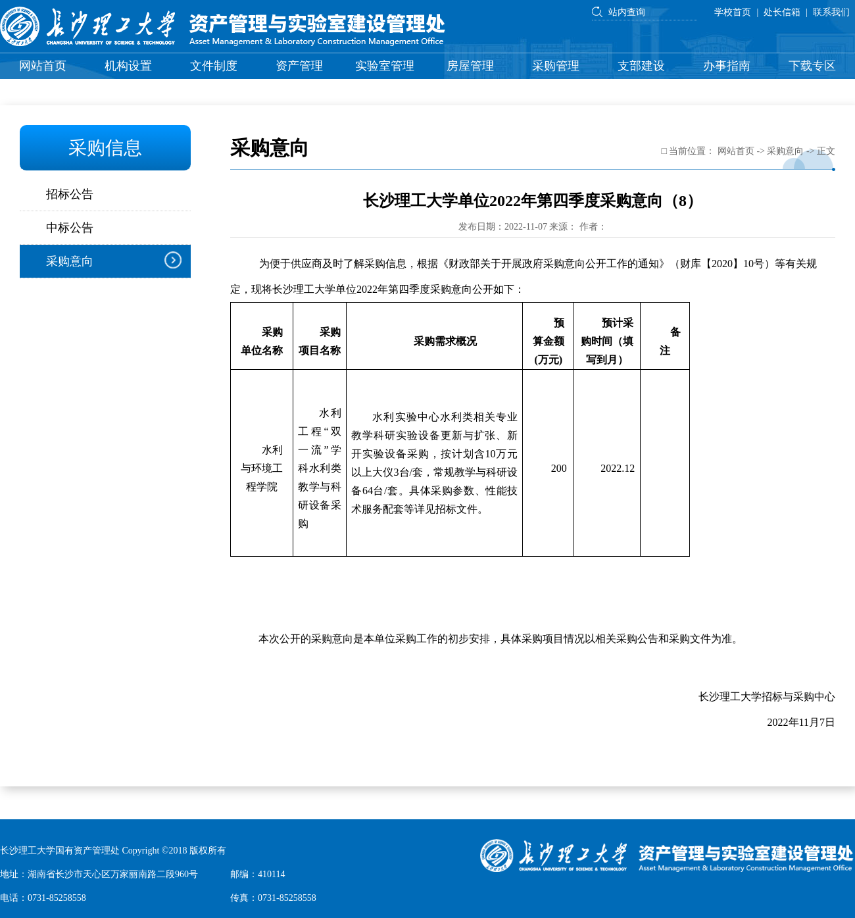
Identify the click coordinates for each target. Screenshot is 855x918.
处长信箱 (782, 12)
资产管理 (299, 65)
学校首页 (732, 12)
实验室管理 (384, 65)
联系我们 (831, 12)
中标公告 (69, 227)
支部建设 (641, 65)
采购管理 (555, 65)
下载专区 (812, 65)
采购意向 (69, 261)
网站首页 (42, 65)
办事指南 (726, 65)
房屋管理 (470, 65)
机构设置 (128, 65)
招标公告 (69, 194)
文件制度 (213, 65)
